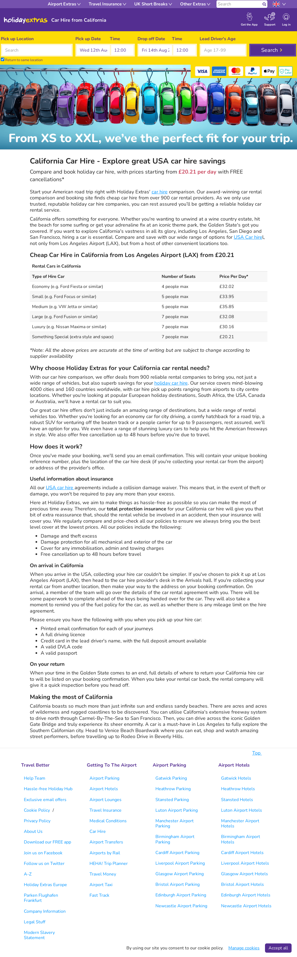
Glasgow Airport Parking (179, 874)
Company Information (45, 911)
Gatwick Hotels (236, 778)
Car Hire (98, 831)
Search (269, 50)
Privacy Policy (37, 821)
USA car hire (60, 487)
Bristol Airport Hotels (242, 884)
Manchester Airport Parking (174, 823)
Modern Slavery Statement (39, 935)
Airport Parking (104, 778)
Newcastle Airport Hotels (246, 906)
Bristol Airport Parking (177, 884)
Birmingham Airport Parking (174, 839)
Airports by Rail (105, 853)
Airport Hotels (104, 789)
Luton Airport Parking (176, 810)
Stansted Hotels (237, 800)
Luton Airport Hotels (241, 810)
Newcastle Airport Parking (181, 906)
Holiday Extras (26, 20)
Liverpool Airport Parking (180, 863)
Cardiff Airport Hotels (242, 853)
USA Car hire (248, 237)
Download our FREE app (47, 842)
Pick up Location (17, 39)
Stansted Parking (172, 800)
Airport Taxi (101, 885)
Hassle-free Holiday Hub (48, 789)
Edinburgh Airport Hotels (245, 895)
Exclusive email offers (45, 800)
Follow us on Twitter (44, 864)
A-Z (27, 874)
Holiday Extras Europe (45, 885)
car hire (160, 192)
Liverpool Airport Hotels (245, 863)
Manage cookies (244, 948)
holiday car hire (171, 383)
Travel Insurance (106, 810)
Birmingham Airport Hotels (240, 839)
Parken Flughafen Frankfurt (41, 897)
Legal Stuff (34, 922)
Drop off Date (151, 39)
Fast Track (99, 895)
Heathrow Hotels (238, 789)
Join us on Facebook (43, 853)
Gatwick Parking (171, 778)
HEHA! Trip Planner (109, 864)
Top (259, 753)
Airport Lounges (106, 800)
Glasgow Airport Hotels (244, 874)
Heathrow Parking (173, 789)
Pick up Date (88, 39)
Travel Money (103, 874)
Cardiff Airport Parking (177, 853)
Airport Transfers (106, 842)
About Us (33, 831)
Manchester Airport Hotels (240, 823)
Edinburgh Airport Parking (180, 895)
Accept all (278, 948)
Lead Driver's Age (218, 39)
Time (115, 39)
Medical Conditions (108, 821)
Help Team (34, 778)
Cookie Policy (37, 810)
